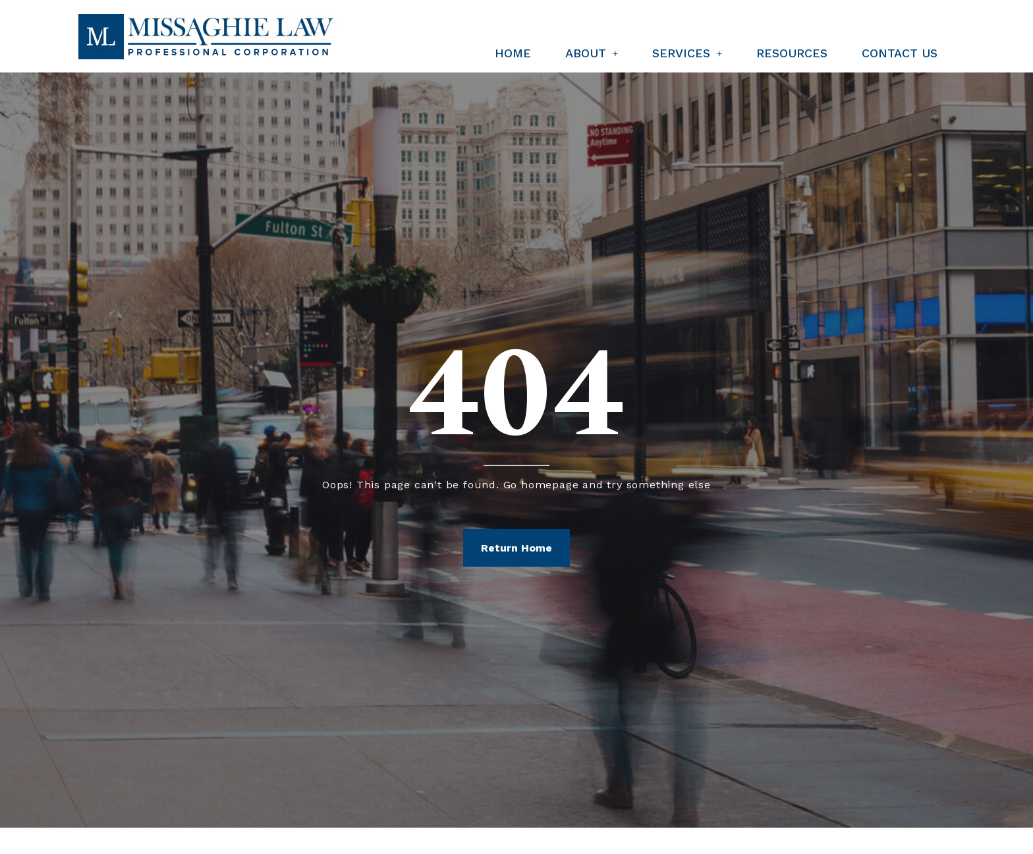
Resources (791, 53)
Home (513, 53)
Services (687, 53)
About (591, 53)
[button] (591, 53)
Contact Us (899, 53)
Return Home (516, 548)
